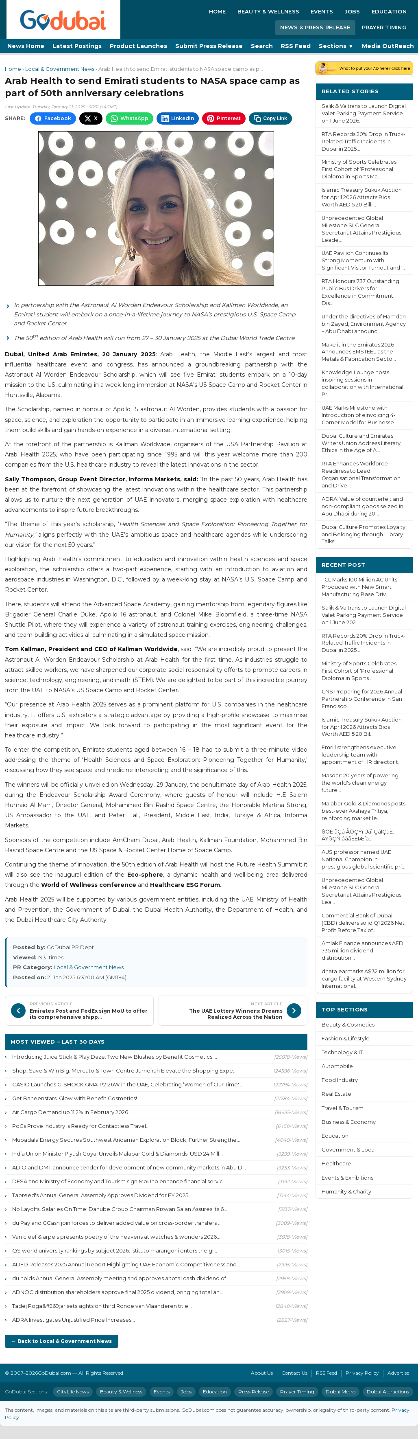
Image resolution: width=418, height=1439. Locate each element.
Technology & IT (342, 1052)
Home (217, 11)
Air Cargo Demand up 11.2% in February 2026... (72, 1112)
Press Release (253, 1392)
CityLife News (73, 1392)
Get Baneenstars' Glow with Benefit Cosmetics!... (76, 1098)
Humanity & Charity (346, 1192)
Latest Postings (77, 46)
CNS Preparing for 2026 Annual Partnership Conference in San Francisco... (362, 699)
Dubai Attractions (388, 1392)
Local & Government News (59, 69)
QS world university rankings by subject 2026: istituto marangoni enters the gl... (114, 1250)
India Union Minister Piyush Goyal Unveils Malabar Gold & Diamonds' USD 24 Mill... (117, 1153)
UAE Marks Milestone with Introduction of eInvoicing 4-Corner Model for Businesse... (360, 415)
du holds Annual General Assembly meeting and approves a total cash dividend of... (121, 1278)
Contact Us (294, 1373)
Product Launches (138, 46)
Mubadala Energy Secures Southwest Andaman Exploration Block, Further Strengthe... (126, 1139)
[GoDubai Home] (63, 19)
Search (262, 46)
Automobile (337, 1066)
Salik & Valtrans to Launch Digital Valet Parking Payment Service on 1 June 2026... (364, 113)
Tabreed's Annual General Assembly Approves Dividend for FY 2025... (102, 1195)
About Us (262, 1373)
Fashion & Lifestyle (346, 1038)
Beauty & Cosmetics (348, 1025)
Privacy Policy (362, 1373)
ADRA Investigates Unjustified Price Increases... (73, 1319)
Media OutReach (388, 46)
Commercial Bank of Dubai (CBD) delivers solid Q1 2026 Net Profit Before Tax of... (363, 923)
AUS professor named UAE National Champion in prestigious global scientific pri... (363, 859)
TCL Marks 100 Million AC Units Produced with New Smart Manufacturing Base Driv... (359, 587)
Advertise (398, 1373)
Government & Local (349, 1150)
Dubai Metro (340, 1392)
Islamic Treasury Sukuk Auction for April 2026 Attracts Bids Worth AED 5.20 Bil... (362, 727)
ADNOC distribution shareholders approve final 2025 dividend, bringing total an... (117, 1292)
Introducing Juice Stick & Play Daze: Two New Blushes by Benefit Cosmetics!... (114, 1056)
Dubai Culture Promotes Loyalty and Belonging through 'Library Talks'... (363, 534)
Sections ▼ (336, 46)
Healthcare (336, 1163)
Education (389, 11)
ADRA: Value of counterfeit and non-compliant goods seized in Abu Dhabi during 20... (362, 506)
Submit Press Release (209, 46)
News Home (25, 46)
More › (397, 91)
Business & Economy (349, 1122)
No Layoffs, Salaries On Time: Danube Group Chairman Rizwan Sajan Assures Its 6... (119, 1209)
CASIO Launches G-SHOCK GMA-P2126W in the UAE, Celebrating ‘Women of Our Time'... (127, 1084)
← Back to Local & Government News (61, 1341)
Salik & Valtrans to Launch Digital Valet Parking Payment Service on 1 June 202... (364, 615)
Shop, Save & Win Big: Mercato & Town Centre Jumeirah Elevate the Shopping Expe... (124, 1070)
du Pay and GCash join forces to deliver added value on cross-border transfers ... (117, 1223)
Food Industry (340, 1080)
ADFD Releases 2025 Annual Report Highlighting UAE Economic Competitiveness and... (126, 1264)
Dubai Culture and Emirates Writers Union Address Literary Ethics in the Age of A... (361, 443)
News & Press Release (315, 27)
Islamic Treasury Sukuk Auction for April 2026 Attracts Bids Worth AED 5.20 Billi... (362, 197)
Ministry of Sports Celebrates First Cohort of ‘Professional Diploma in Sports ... (359, 670)
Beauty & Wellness (268, 11)
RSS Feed (296, 46)
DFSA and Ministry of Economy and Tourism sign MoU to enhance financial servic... (119, 1181)
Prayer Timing (384, 27)
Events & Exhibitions (347, 1178)
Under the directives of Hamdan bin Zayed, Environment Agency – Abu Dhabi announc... (364, 324)
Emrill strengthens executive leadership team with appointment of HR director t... (362, 754)
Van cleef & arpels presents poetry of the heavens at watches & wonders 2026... (116, 1236)
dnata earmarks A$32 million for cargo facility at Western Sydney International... (364, 978)
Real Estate (336, 1094)
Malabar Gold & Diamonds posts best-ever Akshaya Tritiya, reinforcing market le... (363, 811)
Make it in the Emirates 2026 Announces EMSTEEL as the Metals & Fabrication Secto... (359, 352)
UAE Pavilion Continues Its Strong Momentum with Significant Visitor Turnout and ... (363, 260)
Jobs (352, 11)
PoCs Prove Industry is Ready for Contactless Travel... (81, 1126)
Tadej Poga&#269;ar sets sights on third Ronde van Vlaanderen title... (102, 1306)
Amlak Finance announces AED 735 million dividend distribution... (362, 950)
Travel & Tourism (343, 1108)
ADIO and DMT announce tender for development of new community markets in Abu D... (129, 1167)
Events (322, 11)
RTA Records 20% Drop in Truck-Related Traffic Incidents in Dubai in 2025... (363, 141)
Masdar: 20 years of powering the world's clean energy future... (360, 782)
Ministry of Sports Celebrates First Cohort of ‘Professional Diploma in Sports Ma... (359, 169)
